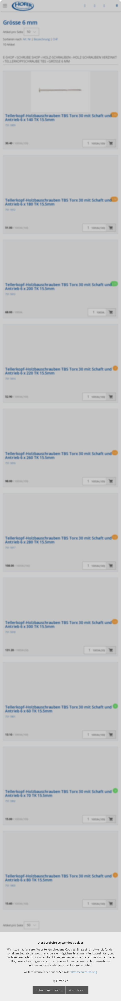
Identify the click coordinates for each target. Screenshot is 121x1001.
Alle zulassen (77, 990)
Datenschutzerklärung (84, 972)
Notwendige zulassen (49, 990)
